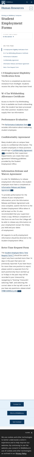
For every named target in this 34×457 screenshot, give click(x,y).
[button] (27, 2)
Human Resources (12, 8)
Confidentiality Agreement (11, 60)
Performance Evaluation (10, 56)
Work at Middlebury (17, 413)
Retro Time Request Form (11, 67)
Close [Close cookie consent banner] (29, 433)
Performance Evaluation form (16, 125)
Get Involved (17, 422)
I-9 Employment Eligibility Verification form (15, 49)
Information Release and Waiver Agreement (16, 64)
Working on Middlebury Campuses (11, 15)
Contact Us (17, 404)
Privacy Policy (21, 453)
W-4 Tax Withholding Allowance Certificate (15, 53)
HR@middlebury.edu (9, 291)
